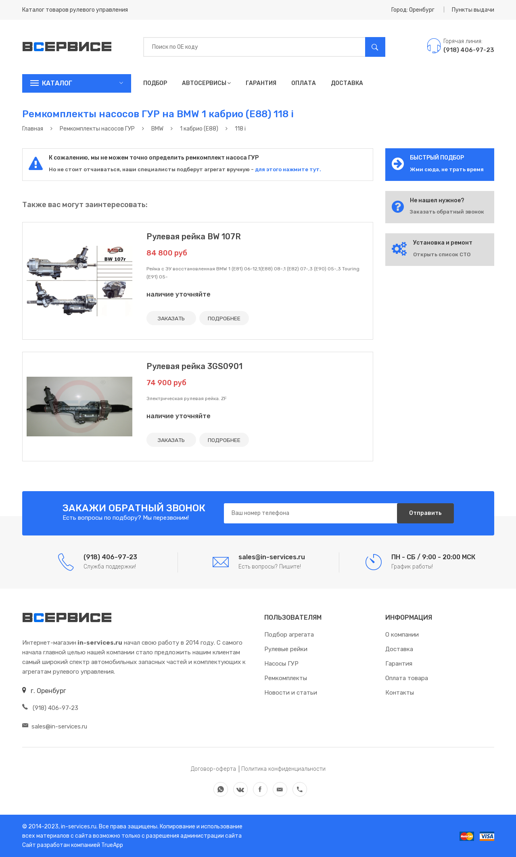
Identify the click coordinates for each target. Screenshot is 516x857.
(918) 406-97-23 (50, 708)
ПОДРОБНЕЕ (225, 318)
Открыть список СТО (441, 254)
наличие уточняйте (178, 294)
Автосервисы (206, 83)
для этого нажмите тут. (287, 169)
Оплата (303, 83)
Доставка (347, 83)
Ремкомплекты (285, 678)
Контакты (399, 692)
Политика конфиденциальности (283, 769)
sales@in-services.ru (54, 726)
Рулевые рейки (285, 649)
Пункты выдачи (473, 9)
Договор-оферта (213, 769)
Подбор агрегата (289, 634)
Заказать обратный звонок (447, 212)
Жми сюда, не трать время (447, 169)
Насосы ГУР (281, 663)
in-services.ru (78, 826)
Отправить (425, 513)
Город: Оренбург (413, 9)
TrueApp (112, 845)
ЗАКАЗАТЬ (171, 318)
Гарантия (261, 83)
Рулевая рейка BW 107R (193, 236)
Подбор (155, 83)
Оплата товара (406, 678)
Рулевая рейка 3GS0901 (194, 366)
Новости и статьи (290, 692)
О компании (402, 634)
